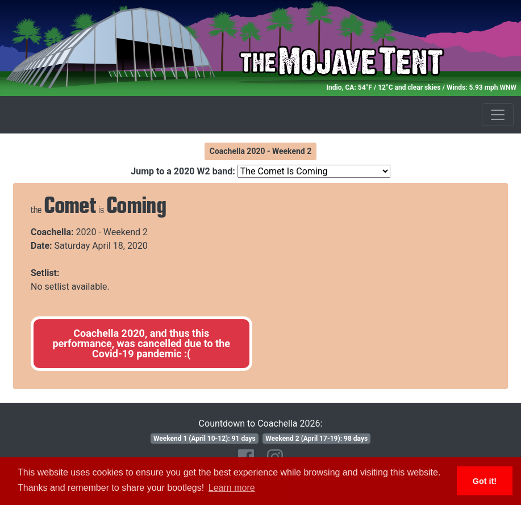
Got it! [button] (485, 481)
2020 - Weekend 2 (112, 232)
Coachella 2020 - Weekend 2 (261, 151)
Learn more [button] (232, 488)
